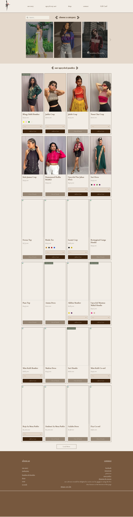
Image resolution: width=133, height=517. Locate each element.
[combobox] (32, 126)
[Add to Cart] (32, 131)
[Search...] (37, 17)
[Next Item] (110, 39)
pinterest (108, 473)
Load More (66, 446)
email (98, 482)
